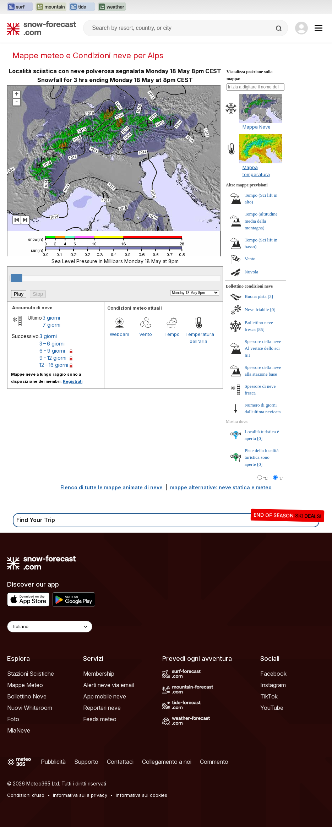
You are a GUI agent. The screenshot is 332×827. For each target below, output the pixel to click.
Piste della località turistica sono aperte (261, 457)
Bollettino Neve (27, 696)
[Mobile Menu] (318, 28)
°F (281, 478)
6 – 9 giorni (52, 351)
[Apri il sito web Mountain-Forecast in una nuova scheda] (51, 7)
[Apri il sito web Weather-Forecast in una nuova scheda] (112, 7)
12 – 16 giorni (53, 365)
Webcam (119, 334)
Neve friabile (257, 309)
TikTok (269, 696)
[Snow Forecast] (41, 28)
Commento (214, 761)
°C (265, 478)
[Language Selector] (49, 626)
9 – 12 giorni (52, 358)
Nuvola (251, 271)
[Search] (279, 28)
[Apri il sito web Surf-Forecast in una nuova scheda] (20, 7)
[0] (272, 309)
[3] (270, 296)
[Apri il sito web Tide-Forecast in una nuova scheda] (82, 7)
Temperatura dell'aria (198, 337)
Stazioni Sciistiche (30, 673)
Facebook (273, 673)
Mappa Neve (257, 127)
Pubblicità (53, 761)
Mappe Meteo (25, 685)
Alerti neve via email (108, 685)
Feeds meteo (99, 719)
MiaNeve (18, 730)
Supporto (86, 761)
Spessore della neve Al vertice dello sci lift (263, 348)
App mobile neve (104, 696)
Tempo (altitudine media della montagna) (261, 220)
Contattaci (120, 761)
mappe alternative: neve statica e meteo (221, 487)
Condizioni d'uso (25, 795)
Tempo (172, 334)
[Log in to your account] (301, 28)
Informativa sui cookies (141, 795)
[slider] (16, 278)
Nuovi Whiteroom (29, 707)
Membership (98, 673)
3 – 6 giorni (52, 344)
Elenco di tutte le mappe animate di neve (111, 487)
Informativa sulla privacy (80, 795)
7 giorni (51, 325)
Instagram (273, 685)
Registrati (72, 381)
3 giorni (51, 318)
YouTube (271, 707)
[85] (261, 329)
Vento (145, 334)
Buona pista (256, 296)
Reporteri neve (102, 707)
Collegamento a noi (166, 761)
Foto (13, 719)
